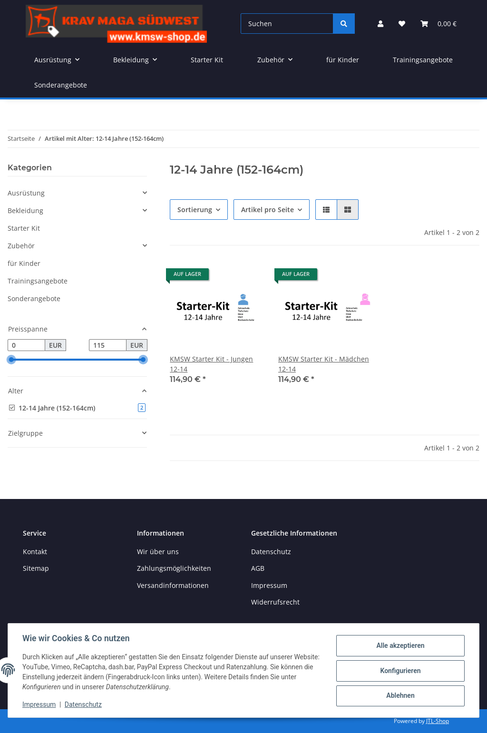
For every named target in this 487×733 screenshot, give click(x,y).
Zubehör (21, 245)
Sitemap (36, 568)
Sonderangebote (34, 298)
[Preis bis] (108, 345)
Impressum (40, 704)
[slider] (11, 360)
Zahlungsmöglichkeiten (174, 568)
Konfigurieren (399, 670)
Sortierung (194, 209)
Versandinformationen (173, 585)
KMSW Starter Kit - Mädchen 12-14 (323, 363)
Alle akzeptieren (399, 646)
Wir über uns (158, 551)
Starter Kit (24, 228)
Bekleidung (25, 210)
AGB (257, 568)
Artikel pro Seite (267, 209)
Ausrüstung (26, 192)
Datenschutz (84, 704)
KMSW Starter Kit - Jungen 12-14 (211, 363)
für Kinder (24, 263)
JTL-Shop (437, 721)
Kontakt (35, 551)
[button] (380, 23)
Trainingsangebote (38, 280)
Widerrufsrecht (275, 601)
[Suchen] (287, 23)
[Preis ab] (26, 345)
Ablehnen (399, 695)
